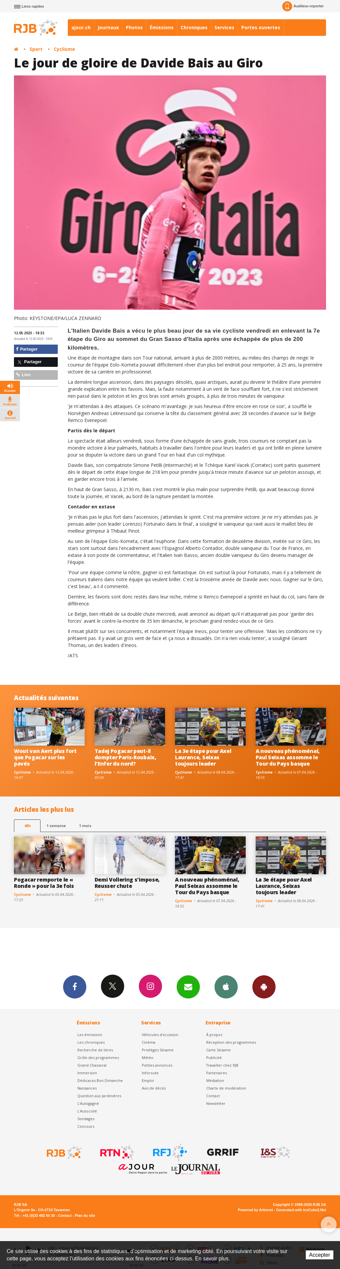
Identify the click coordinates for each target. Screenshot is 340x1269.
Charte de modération (226, 1088)
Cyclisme (64, 49)
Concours (85, 1126)
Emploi (148, 1080)
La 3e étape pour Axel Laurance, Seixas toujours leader (203, 757)
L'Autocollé (87, 1111)
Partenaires (216, 1073)
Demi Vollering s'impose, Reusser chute (127, 883)
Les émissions (89, 1034)
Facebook (74, 986)
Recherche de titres (95, 1050)
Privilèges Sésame (158, 1050)
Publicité (214, 1057)
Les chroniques (91, 1042)
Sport (36, 49)
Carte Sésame (218, 1050)
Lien (23, 374)
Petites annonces (157, 1065)
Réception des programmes (231, 1042)
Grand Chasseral (92, 1065)
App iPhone (226, 986)
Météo (147, 1057)
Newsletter (215, 1103)
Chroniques (194, 27)
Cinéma (148, 1042)
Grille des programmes (98, 1057)
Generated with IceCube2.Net (301, 1210)
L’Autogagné (88, 1103)
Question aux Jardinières (99, 1096)
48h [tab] (27, 825)
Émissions (162, 27)
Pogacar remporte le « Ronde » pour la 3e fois (44, 883)
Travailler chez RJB (222, 1065)
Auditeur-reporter (303, 6)
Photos (134, 27)
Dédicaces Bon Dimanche (100, 1080)
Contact (213, 1096)
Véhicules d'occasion (160, 1034)
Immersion (87, 1073)
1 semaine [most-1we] (56, 825)
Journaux (108, 27)
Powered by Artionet (255, 1210)
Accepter (319, 1255)
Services (224, 27)
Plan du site (85, 1215)
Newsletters (188, 986)
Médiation (215, 1080)
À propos (214, 1034)
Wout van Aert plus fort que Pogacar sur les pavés (45, 757)
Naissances (87, 1088)
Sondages (85, 1118)
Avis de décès (154, 1088)
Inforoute (150, 1073)
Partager (27, 349)
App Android (264, 986)
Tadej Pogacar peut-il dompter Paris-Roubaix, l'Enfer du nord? (125, 757)
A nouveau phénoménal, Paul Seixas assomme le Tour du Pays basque (288, 757)
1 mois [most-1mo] (85, 825)
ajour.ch (81, 27)
